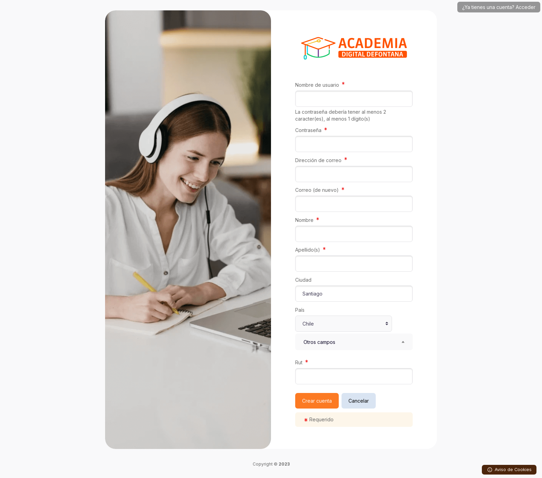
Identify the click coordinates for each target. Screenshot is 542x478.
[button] (354, 342)
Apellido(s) (308, 250)
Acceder (525, 7)
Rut (299, 362)
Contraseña (309, 130)
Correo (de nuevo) (317, 190)
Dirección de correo (319, 160)
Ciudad (303, 280)
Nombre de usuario (317, 85)
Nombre (305, 220)
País (300, 310)
